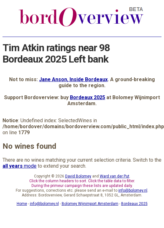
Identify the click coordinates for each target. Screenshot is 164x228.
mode (20, 166)
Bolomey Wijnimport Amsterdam (90, 203)
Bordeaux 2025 (87, 97)
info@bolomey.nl (132, 190)
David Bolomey (78, 176)
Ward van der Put (114, 176)
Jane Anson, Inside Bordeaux (73, 79)
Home (22, 203)
